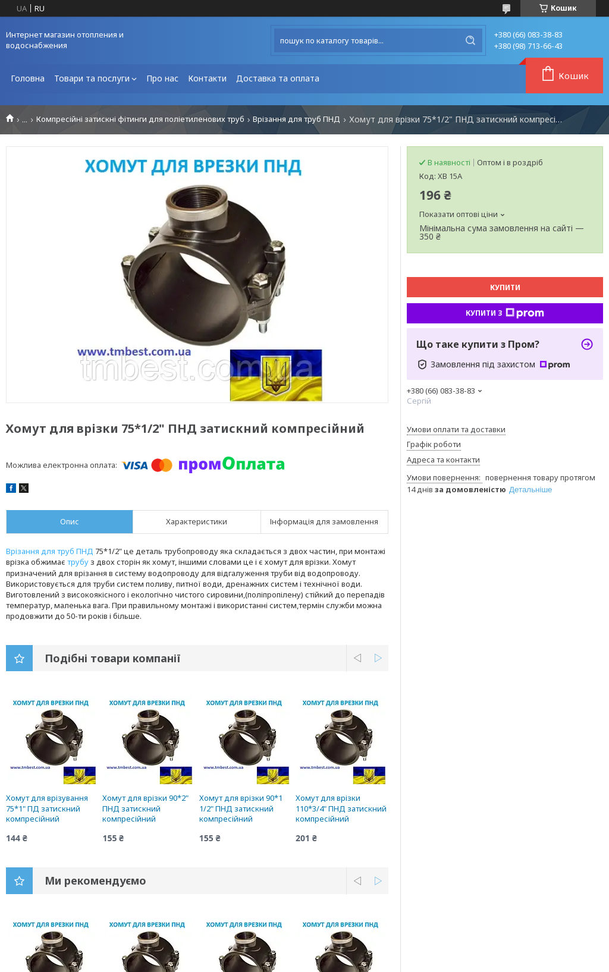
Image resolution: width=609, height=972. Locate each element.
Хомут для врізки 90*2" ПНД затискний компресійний (145, 808)
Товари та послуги (92, 78)
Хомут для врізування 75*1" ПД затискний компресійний (47, 808)
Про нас (162, 78)
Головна (28, 78)
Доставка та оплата (277, 78)
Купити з (505, 313)
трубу (78, 561)
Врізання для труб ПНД (296, 119)
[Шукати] (470, 40)
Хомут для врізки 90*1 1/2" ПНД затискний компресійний (240, 808)
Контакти (207, 78)
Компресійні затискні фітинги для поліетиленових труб (140, 119)
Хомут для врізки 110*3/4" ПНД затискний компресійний (341, 808)
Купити (505, 287)
